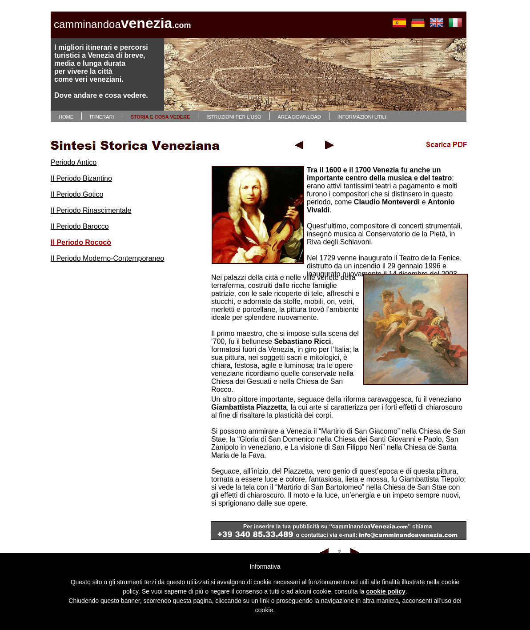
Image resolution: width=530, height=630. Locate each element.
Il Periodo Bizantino (81, 178)
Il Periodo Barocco (80, 226)
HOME (66, 117)
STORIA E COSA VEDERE (160, 117)
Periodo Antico (73, 162)
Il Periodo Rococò (81, 242)
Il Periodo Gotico (77, 194)
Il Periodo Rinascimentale (91, 210)
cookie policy (386, 591)
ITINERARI (102, 117)
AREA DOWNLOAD (299, 117)
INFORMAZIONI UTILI (361, 117)
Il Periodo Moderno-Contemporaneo (107, 258)
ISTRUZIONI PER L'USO (233, 117)
